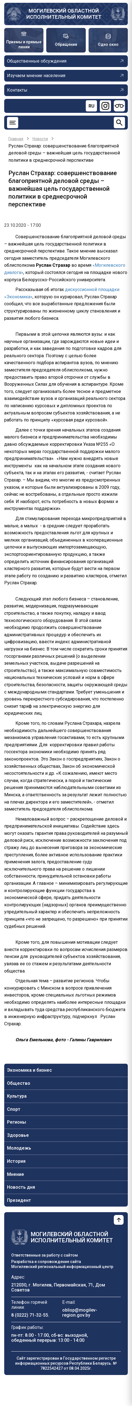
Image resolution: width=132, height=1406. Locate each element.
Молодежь (19, 1148)
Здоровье (18, 1135)
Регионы (16, 1122)
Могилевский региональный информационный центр (62, 1266)
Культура (17, 1096)
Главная (15, 139)
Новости (40, 139)
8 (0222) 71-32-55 (29, 1315)
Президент (19, 1200)
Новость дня (21, 1187)
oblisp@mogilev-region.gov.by (79, 1312)
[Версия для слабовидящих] (119, 105)
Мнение (15, 1174)
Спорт (13, 1109)
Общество (18, 1083)
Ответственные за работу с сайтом (44, 1255)
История (16, 1161)
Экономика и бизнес (29, 1070)
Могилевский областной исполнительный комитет (63, 14)
